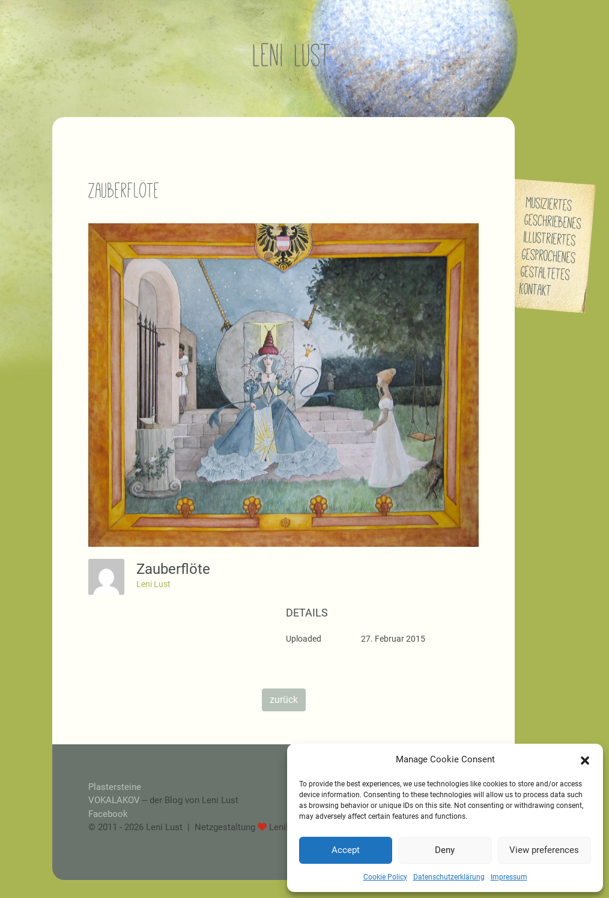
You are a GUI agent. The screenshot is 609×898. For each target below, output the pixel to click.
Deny (445, 850)
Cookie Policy (385, 877)
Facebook (108, 814)
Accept (346, 850)
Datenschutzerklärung (449, 877)
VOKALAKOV (114, 800)
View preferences (544, 850)
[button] (585, 759)
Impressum (509, 877)
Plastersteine (114, 787)
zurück (284, 699)
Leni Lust (153, 584)
